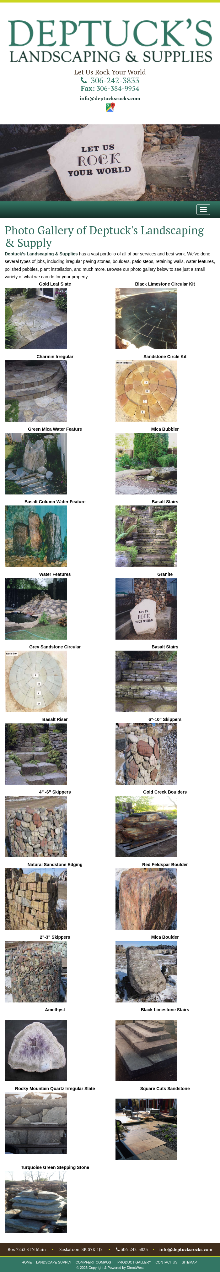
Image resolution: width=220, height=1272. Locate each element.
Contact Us (166, 1262)
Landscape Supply (53, 1262)
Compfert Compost (94, 1262)
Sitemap (189, 1262)
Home (27, 1262)
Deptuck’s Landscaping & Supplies (41, 253)
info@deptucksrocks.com (110, 98)
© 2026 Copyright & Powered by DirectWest (110, 1267)
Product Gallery (134, 1262)
